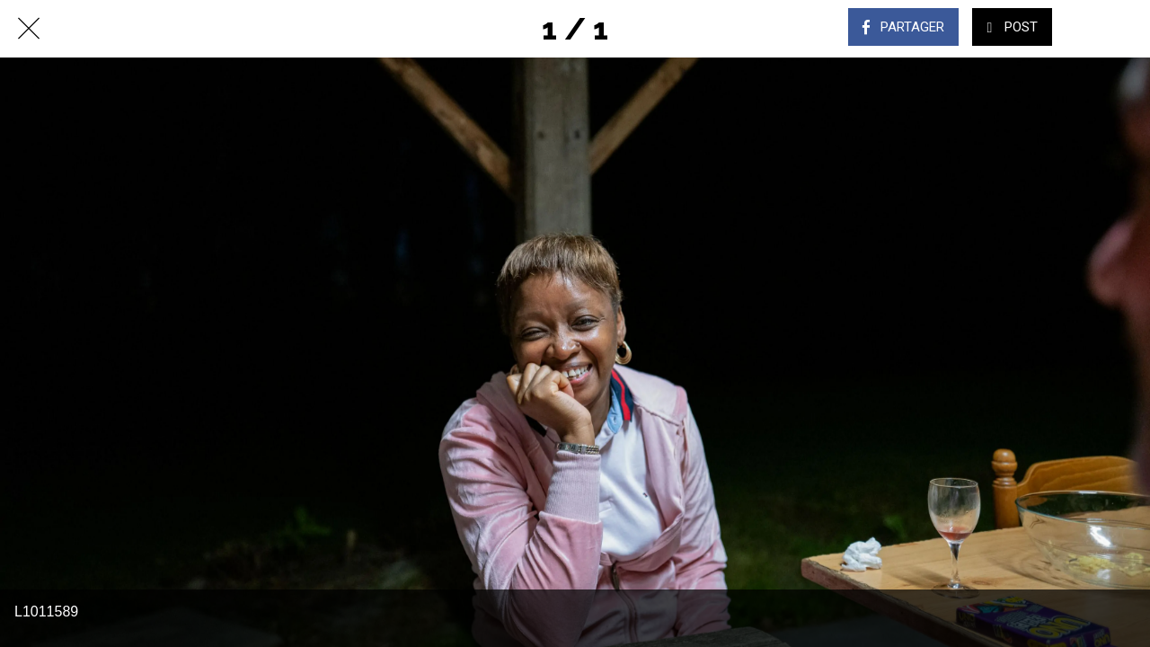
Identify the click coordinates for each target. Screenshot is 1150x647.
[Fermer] (29, 29)
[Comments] (1103, 28)
